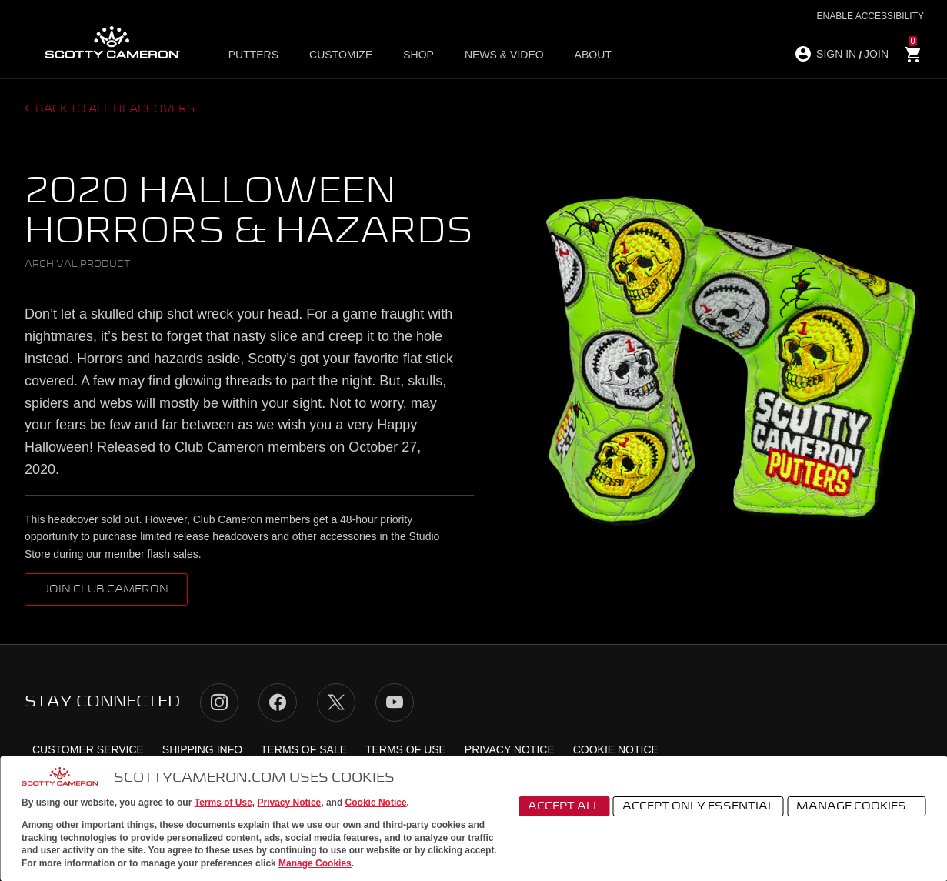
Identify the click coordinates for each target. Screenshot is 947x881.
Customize (340, 54)
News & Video (504, 54)
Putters (253, 54)
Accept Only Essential (698, 806)
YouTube (394, 702)
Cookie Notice (376, 802)
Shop (418, 54)
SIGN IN (836, 54)
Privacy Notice (290, 802)
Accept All (564, 806)
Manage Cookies (315, 863)
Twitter (336, 702)
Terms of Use (223, 802)
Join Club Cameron (106, 589)
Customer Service (88, 749)
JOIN (876, 54)
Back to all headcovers (114, 109)
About (593, 54)
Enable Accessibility (870, 16)
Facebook (277, 702)
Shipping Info (202, 749)
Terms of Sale (304, 749)
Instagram (219, 702)
